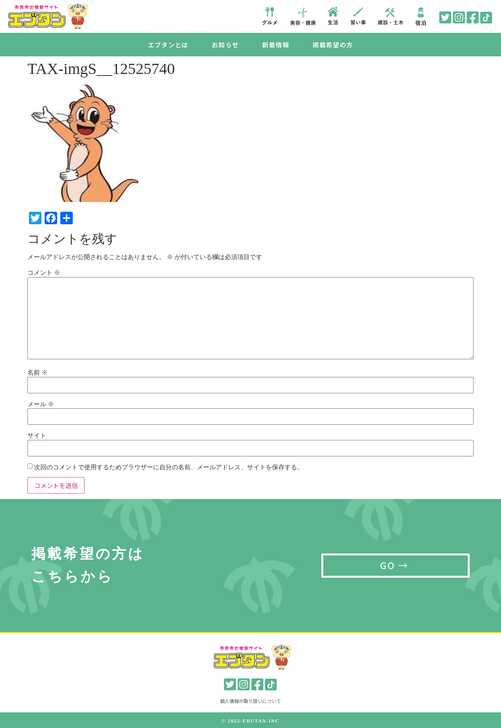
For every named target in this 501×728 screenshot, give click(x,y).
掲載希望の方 (333, 44)
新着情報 (275, 44)
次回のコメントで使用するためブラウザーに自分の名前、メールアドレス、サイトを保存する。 (168, 467)
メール (40, 404)
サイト (36, 435)
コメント (43, 273)
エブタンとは (168, 44)
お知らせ (225, 44)
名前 (37, 372)
